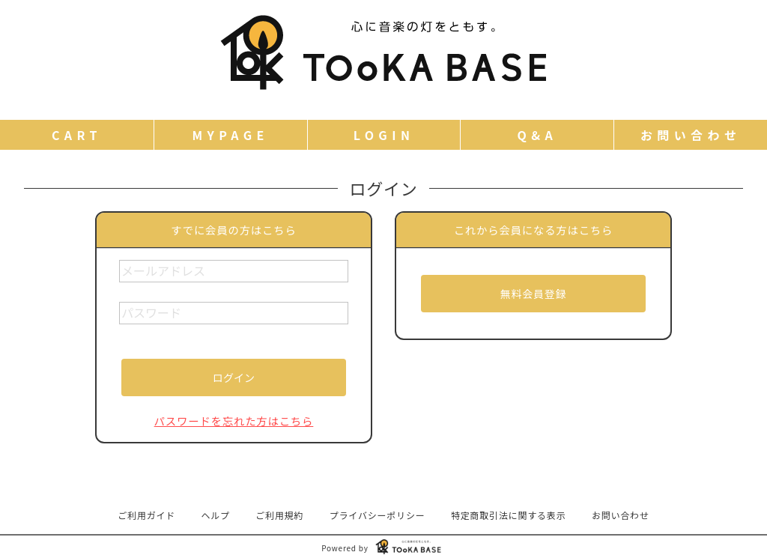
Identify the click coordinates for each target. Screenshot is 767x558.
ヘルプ (215, 515)
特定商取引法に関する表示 (508, 515)
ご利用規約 (279, 515)
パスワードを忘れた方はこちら (234, 420)
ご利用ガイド (146, 515)
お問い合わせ (620, 515)
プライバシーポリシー (377, 515)
